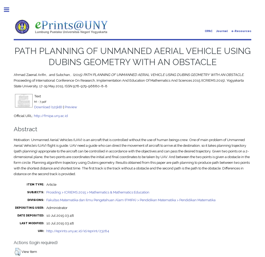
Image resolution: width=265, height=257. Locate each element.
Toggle (9, 9)
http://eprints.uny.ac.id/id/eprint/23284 (77, 231)
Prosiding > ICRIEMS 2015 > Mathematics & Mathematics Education (97, 192)
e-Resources (241, 31)
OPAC (208, 31)
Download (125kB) (48, 107)
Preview (71, 107)
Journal (222, 31)
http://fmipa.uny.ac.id (51, 116)
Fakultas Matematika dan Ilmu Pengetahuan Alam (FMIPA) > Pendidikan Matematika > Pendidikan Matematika (131, 200)
